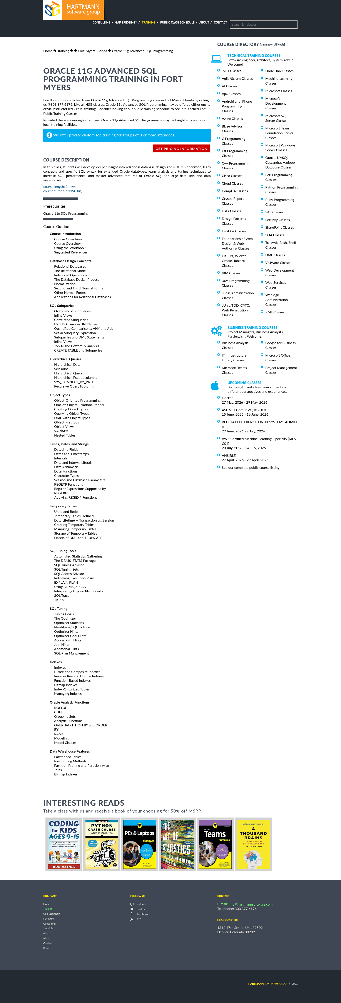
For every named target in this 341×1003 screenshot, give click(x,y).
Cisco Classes (232, 175)
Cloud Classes (232, 183)
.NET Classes (231, 71)
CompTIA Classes (235, 191)
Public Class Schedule (177, 22)
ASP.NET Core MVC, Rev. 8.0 (244, 410)
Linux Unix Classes (279, 71)
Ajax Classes (231, 94)
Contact (220, 22)
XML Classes (275, 312)
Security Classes (277, 220)
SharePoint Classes (279, 227)
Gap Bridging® (51, 913)
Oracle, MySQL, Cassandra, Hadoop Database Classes (280, 162)
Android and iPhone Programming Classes (237, 106)
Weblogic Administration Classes (276, 299)
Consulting (101, 22)
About (204, 22)
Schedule (48, 918)
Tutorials (48, 928)
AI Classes (229, 86)
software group (268, 983)
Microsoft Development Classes (275, 103)
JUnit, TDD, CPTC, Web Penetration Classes (236, 310)
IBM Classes (231, 273)
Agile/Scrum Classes (237, 78)
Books (46, 948)
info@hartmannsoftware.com (251, 904)
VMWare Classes (278, 262)
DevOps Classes (234, 231)
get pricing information (181, 148)
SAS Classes (274, 212)
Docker (227, 398)
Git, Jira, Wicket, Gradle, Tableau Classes (234, 260)
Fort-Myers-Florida (92, 51)
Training (148, 22)
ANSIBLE (229, 455)
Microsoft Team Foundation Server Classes (279, 133)
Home (48, 51)
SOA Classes (274, 235)
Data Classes (231, 211)
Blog (45, 933)
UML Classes (275, 255)
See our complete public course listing (250, 467)
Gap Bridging (126, 22)
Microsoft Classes (278, 91)
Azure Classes (232, 118)
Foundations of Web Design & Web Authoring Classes (237, 243)
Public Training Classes (60, 113)
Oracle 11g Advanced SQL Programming (142, 51)
